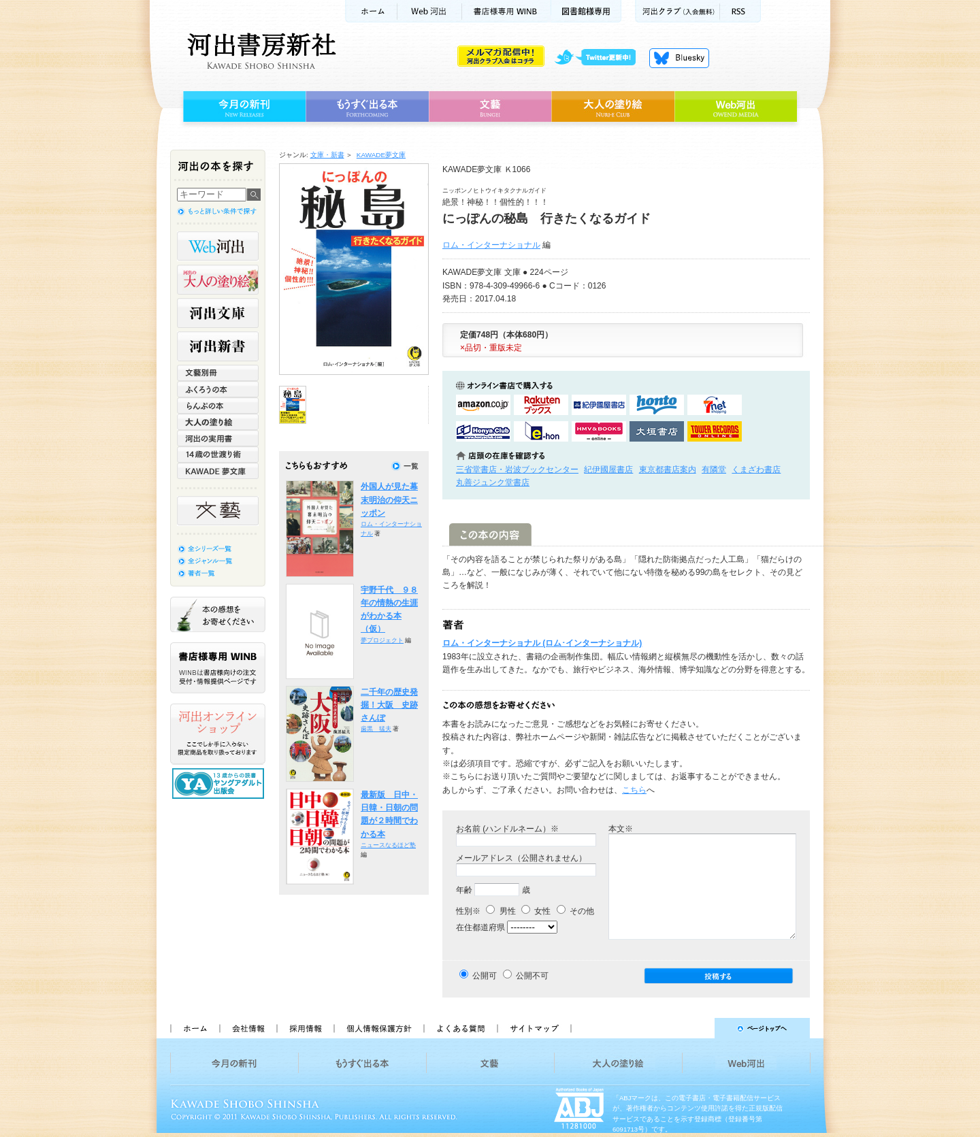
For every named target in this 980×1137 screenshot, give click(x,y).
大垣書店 (657, 431)
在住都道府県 (480, 927)
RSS (740, 11)
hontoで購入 (657, 405)
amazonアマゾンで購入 (483, 405)
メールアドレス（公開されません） (521, 858)
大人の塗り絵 (612, 106)
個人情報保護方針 (378, 1028)
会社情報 (247, 1028)
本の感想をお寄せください (217, 614)
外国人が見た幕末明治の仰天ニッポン (389, 500)
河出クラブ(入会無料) (677, 11)
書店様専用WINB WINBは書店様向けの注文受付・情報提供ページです (217, 667)
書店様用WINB (506, 11)
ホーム (371, 11)
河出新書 (218, 346)
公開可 (484, 976)
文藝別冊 (218, 373)
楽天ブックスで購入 (541, 405)
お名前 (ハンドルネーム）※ (507, 829)
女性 (536, 911)
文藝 (490, 106)
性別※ (468, 911)
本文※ (620, 829)
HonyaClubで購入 (483, 431)
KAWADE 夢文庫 (218, 471)
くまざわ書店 (756, 469)
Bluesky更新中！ (679, 58)
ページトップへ (696, 1028)
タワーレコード (714, 431)
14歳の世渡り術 (218, 454)
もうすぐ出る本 (367, 106)
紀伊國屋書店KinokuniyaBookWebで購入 (599, 405)
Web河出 (429, 11)
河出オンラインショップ (217, 734)
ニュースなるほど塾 (388, 845)
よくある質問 (460, 1028)
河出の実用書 (218, 438)
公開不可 (532, 976)
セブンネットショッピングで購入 (714, 405)
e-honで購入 (541, 431)
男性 (500, 911)
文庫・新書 (327, 155)
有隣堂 (714, 469)
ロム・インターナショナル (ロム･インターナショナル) (542, 643)
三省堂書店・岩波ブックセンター (517, 469)
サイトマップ (534, 1028)
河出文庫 (218, 313)
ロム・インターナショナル (491, 245)
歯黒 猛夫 (376, 728)
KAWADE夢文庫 (381, 155)
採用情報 (304, 1028)
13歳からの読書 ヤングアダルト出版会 (219, 783)
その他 (575, 911)
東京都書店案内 (667, 469)
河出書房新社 (260, 51)
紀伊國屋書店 (608, 469)
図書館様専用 (586, 11)
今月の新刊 (243, 106)
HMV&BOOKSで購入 (599, 431)
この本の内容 (490, 534)
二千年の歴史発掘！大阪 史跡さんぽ (389, 705)
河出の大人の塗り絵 (218, 280)
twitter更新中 (600, 58)
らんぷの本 (218, 405)
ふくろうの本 (218, 389)
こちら (634, 790)
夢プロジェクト (382, 640)
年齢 (464, 890)
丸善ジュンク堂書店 (492, 482)
